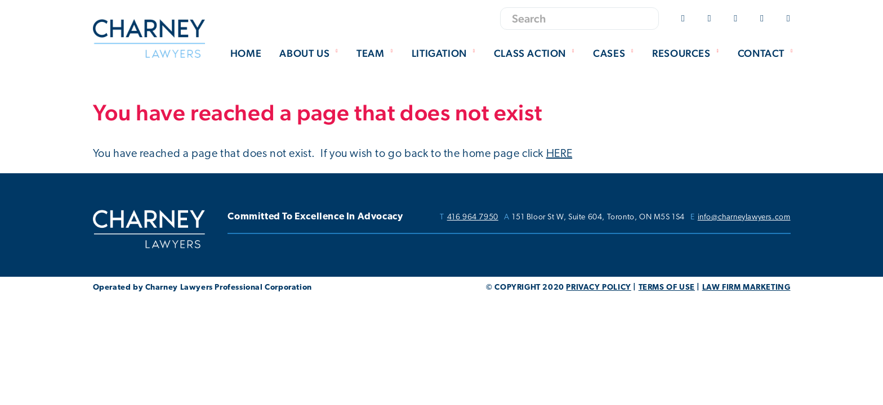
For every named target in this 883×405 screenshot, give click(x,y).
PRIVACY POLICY (598, 288)
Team (376, 53)
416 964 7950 (472, 218)
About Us (310, 53)
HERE (559, 154)
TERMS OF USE (667, 288)
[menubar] (509, 54)
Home (245, 53)
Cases (615, 53)
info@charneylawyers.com (744, 218)
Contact (767, 53)
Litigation (445, 53)
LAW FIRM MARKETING (746, 288)
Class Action (536, 53)
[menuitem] (246, 54)
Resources (687, 53)
